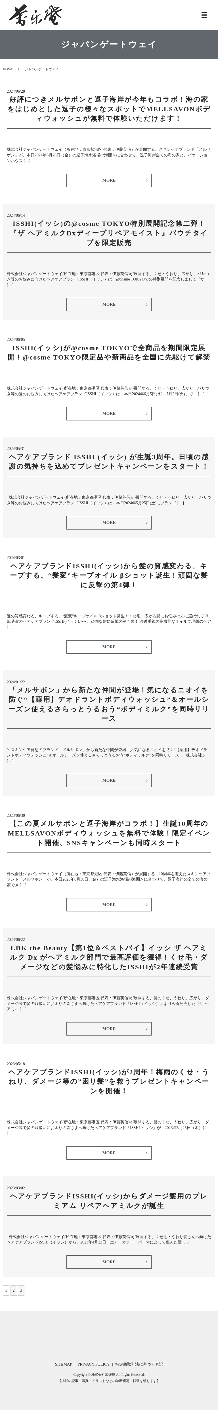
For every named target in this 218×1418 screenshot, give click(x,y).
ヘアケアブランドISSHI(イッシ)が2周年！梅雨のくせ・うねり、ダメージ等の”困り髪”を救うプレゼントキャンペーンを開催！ (109, 1088)
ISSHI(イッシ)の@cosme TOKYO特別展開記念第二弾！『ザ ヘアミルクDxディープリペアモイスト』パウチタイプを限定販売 (109, 234)
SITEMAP (63, 1372)
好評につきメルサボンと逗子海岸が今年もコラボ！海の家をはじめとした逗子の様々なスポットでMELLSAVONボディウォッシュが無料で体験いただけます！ (109, 109)
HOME (8, 69)
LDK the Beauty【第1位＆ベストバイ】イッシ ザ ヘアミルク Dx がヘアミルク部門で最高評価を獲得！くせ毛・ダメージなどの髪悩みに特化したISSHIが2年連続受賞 (109, 963)
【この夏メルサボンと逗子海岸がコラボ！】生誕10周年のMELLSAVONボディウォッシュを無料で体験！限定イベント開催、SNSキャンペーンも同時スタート (109, 838)
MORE (109, 180)
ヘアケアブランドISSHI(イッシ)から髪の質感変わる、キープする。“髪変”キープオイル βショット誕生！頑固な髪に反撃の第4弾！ (109, 579)
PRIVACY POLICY (93, 1372)
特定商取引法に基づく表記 (139, 1372)
